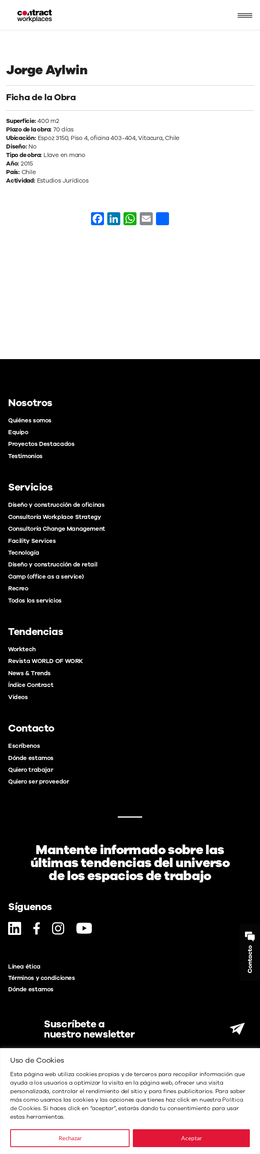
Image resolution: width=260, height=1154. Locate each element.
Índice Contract (30, 685)
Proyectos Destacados (41, 444)
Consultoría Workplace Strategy (54, 517)
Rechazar (70, 1138)
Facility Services (32, 541)
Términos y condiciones (41, 978)
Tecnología (23, 553)
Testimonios (25, 456)
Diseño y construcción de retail (52, 564)
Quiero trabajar (30, 770)
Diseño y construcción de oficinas (56, 505)
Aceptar (191, 1138)
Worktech (22, 649)
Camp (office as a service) (46, 577)
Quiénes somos (30, 420)
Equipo (18, 432)
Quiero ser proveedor (38, 781)
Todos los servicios (35, 600)
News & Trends (29, 673)
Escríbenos (24, 746)
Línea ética (24, 966)
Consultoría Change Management (56, 529)
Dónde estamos (31, 758)
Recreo (18, 588)
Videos (18, 697)
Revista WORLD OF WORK (45, 661)
